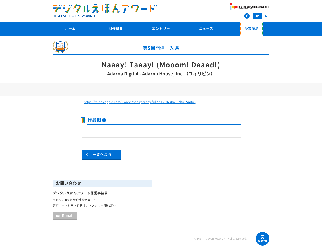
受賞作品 (251, 28)
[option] (161, 90)
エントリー (161, 28)
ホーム (70, 28)
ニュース (206, 28)
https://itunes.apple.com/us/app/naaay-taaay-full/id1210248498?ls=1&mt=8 (140, 102)
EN (265, 16)
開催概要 (116, 28)
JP (257, 16)
